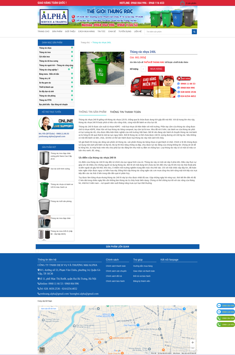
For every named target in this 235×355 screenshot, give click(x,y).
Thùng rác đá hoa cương (48, 61)
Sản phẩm (57, 31)
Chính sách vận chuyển (116, 271)
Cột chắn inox (44, 57)
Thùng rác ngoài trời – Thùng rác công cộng (56, 65)
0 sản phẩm (191, 3)
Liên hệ (138, 31)
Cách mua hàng (86, 31)
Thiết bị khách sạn (46, 87)
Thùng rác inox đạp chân (61, 218)
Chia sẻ (112, 31)
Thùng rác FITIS (45, 100)
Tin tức (101, 31)
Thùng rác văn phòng (47, 96)
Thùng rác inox (45, 52)
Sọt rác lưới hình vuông (60, 169)
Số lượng (134, 69)
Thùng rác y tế (44, 78)
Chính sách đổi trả (114, 276)
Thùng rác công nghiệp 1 (48, 70)
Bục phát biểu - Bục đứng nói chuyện (53, 104)
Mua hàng (156, 69)
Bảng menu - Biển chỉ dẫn (49, 74)
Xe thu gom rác (45, 83)
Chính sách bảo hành (115, 281)
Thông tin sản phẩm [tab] (92, 111)
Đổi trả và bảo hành (142, 276)
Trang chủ (43, 31)
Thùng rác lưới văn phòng (61, 201)
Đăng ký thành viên (141, 281)
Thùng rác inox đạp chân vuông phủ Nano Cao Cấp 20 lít (61, 156)
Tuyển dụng (125, 31)
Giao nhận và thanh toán (144, 271)
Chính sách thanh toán (116, 266)
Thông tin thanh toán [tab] (125, 112)
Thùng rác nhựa (45, 48)
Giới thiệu (70, 31)
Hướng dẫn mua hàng (142, 266)
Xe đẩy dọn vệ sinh (46, 91)
